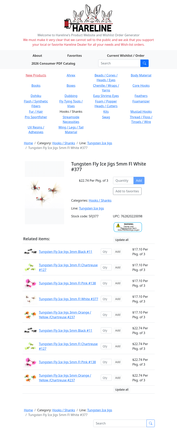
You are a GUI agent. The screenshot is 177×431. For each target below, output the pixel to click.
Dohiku (36, 96)
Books (36, 85)
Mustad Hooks (141, 111)
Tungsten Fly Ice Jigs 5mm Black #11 (65, 330)
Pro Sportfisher (36, 117)
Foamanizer (141, 101)
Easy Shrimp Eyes (106, 96)
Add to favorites (127, 191)
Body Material (141, 75)
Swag (106, 117)
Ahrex (71, 75)
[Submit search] (144, 63)
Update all (121, 240)
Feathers (141, 96)
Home (28, 143)
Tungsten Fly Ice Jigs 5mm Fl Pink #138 (67, 362)
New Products (36, 75)
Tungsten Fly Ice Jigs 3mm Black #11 (65, 251)
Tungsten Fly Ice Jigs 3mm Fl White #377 (68, 299)
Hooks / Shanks (63, 143)
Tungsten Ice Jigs (99, 143)
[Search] (119, 63)
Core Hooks (141, 85)
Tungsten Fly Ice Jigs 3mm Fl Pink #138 (67, 283)
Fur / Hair (36, 111)
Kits (106, 111)
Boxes (71, 85)
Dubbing (71, 96)
